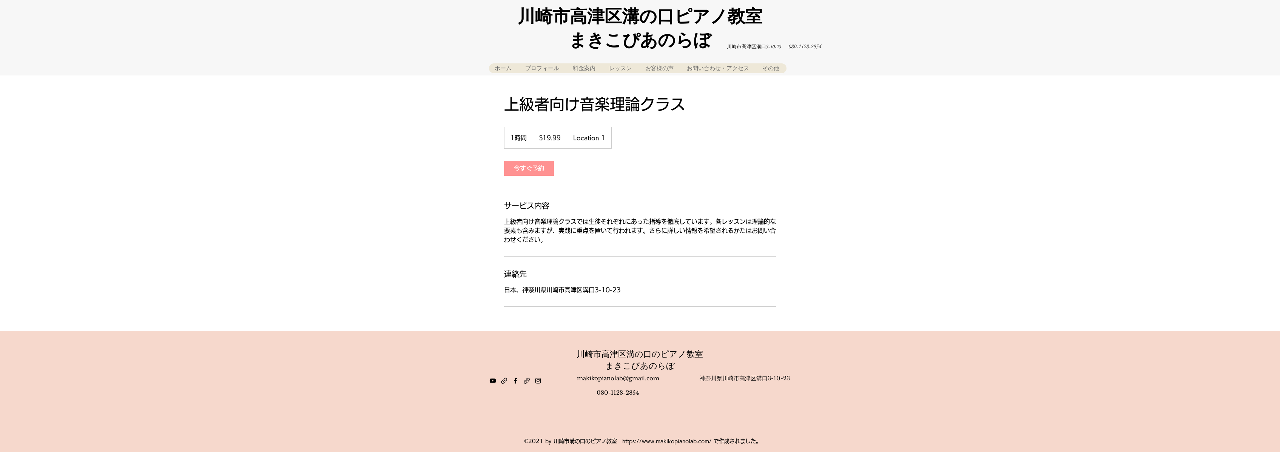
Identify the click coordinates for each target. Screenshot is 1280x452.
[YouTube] (493, 380)
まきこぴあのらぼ (640, 366)
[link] (529, 168)
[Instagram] (538, 380)
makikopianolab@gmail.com (618, 378)
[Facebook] (515, 380)
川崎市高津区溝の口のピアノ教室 (640, 354)
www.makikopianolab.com (675, 441)
